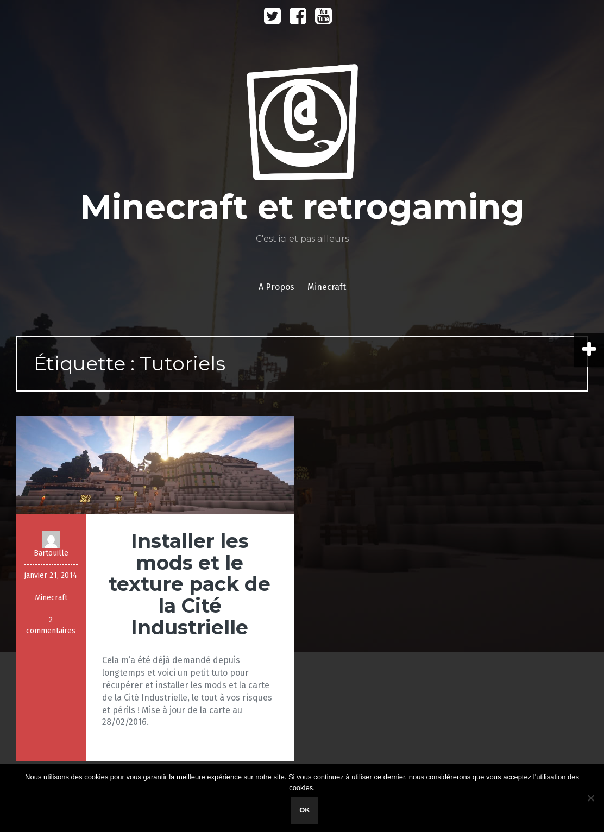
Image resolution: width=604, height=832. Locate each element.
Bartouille (51, 553)
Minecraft (326, 287)
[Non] (590, 797)
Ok (304, 810)
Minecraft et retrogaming (302, 207)
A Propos (276, 287)
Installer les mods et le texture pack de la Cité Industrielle (189, 584)
